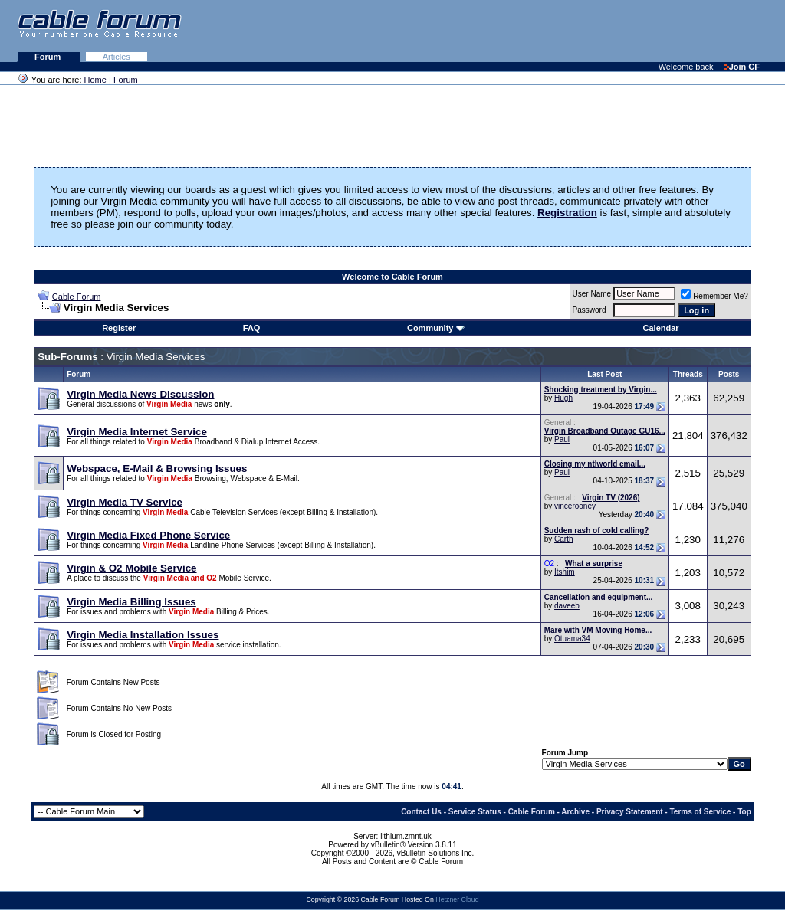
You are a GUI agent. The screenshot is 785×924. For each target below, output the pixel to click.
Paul (562, 439)
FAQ (252, 328)
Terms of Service (700, 812)
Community (436, 328)
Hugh (563, 398)
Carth (563, 539)
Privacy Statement (629, 812)
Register (119, 328)
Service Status (474, 812)
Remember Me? (714, 296)
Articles (116, 56)
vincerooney (575, 506)
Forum (48, 56)
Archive (575, 812)
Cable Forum (76, 296)
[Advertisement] (598, 31)
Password (589, 310)
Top (744, 812)
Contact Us (421, 812)
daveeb (567, 605)
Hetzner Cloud (456, 899)
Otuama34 (572, 638)
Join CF (742, 66)
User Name (592, 294)
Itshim (564, 572)
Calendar (661, 328)
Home (95, 79)
